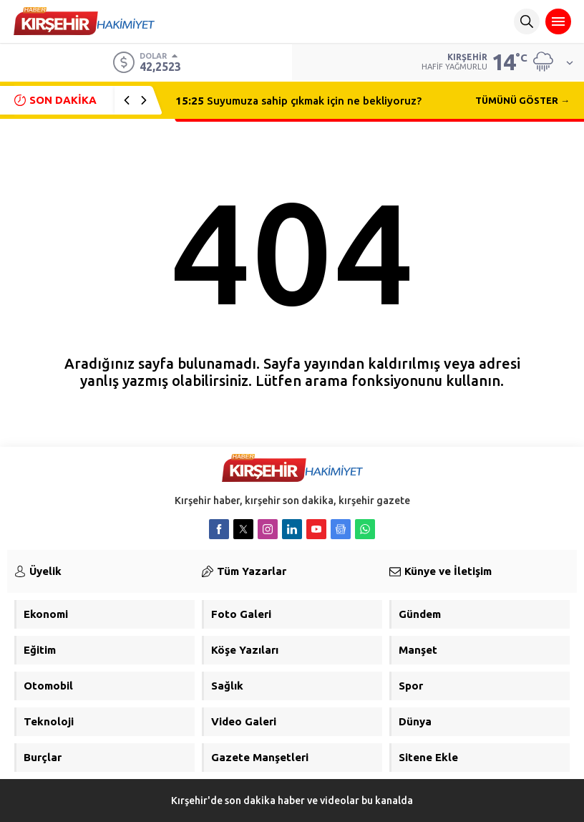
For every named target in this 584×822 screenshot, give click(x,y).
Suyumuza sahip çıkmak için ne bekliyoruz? (298, 101)
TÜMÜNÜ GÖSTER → (522, 100)
